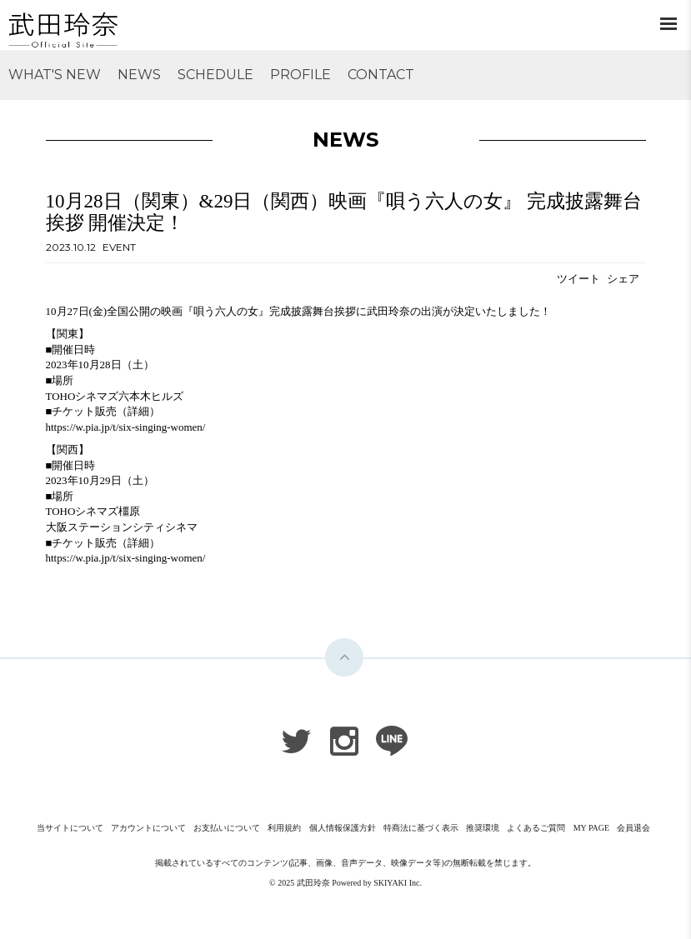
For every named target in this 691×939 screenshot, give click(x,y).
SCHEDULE (215, 74)
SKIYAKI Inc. (397, 882)
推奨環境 (482, 827)
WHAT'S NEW (54, 74)
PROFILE (300, 74)
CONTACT (381, 74)
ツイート (578, 278)
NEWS (139, 74)
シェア (623, 278)
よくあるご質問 (536, 827)
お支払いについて (226, 827)
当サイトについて (70, 827)
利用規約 (284, 827)
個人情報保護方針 (342, 827)
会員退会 (633, 827)
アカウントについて (148, 827)
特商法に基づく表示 (420, 827)
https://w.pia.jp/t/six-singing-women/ (126, 427)
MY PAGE (591, 827)
